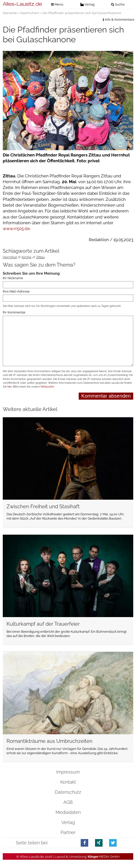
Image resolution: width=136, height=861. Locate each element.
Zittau (40, 257)
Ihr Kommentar (14, 312)
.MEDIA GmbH (104, 856)
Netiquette (47, 386)
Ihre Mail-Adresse (16, 291)
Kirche (26, 257)
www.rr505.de (16, 228)
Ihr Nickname (13, 278)
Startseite (10, 13)
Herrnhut (10, 257)
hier (9, 386)
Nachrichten (29, 13)
